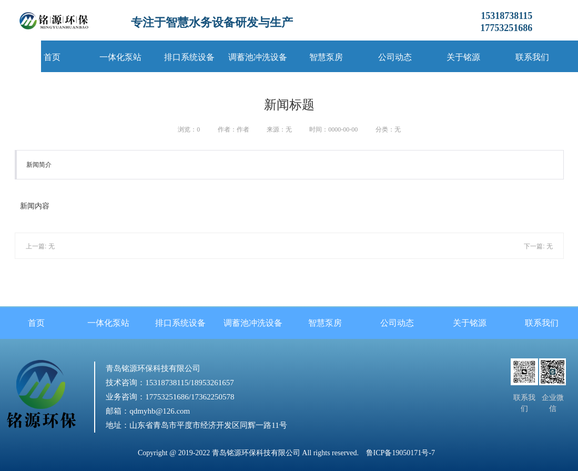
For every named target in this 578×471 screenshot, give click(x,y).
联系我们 (532, 57)
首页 (52, 57)
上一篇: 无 (40, 246)
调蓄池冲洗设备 (257, 57)
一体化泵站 (120, 57)
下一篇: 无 (538, 246)
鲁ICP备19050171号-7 (400, 453)
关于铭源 (463, 57)
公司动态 (395, 57)
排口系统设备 (189, 57)
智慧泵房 (326, 57)
